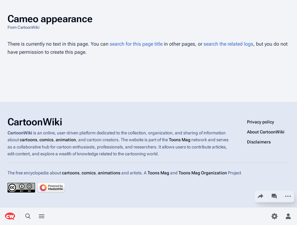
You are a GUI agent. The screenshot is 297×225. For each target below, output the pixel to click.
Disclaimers (259, 141)
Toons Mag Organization (203, 172)
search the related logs (228, 44)
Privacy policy (260, 121)
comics (46, 140)
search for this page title (136, 44)
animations (109, 172)
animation (66, 140)
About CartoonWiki (265, 131)
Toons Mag (179, 140)
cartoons (28, 140)
